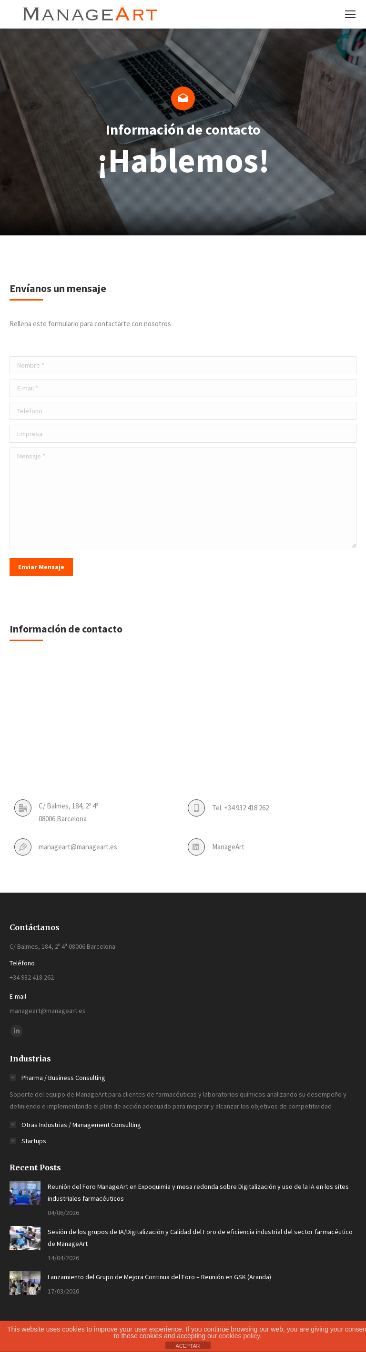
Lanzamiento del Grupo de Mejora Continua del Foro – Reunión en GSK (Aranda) (159, 1277)
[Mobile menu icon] (350, 14)
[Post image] (25, 1193)
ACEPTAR (187, 1346)
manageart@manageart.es (78, 846)
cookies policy (239, 1336)
